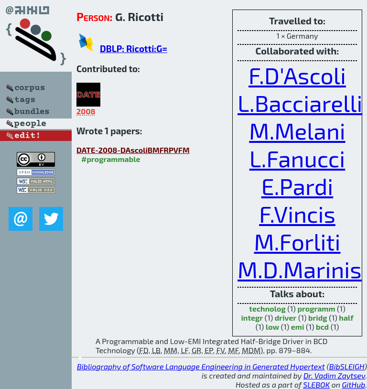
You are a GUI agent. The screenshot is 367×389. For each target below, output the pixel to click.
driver (286, 317)
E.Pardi (297, 186)
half (346, 317)
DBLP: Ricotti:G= (133, 48)
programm (316, 308)
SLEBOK (316, 384)
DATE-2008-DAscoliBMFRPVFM (133, 149)
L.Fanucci (297, 158)
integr (252, 317)
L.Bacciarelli (299, 103)
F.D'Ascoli (297, 75)
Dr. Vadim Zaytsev (334, 375)
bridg (317, 317)
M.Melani (297, 130)
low (272, 326)
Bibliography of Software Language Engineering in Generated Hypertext (201, 366)
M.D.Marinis (299, 269)
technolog (267, 308)
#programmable (110, 158)
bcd (322, 326)
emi (297, 326)
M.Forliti (297, 241)
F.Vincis (297, 213)
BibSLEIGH (346, 366)
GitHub (354, 384)
